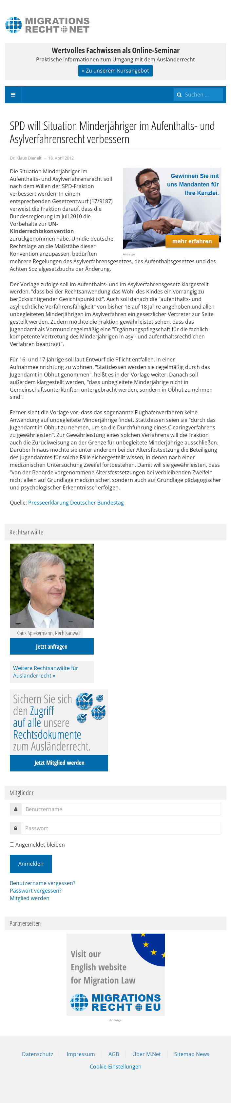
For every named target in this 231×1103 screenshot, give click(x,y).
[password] (121, 828)
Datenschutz (37, 1054)
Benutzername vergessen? (42, 883)
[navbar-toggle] (13, 94)
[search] (198, 94)
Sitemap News (191, 1054)
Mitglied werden (29, 898)
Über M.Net (146, 1054)
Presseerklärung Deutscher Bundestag (76, 502)
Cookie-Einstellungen (116, 1066)
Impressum (81, 1054)
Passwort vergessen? (36, 890)
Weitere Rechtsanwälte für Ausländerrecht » (45, 671)
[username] (121, 809)
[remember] (12, 844)
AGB (113, 1054)
